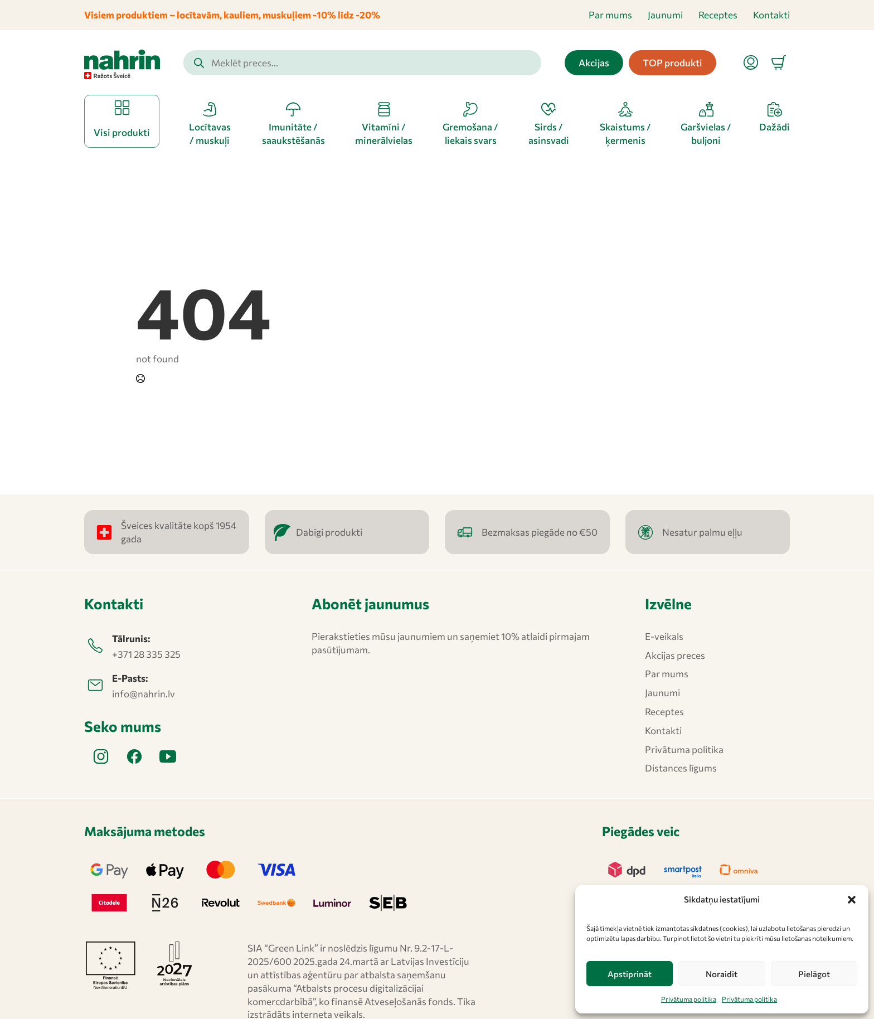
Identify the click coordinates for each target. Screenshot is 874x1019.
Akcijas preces (675, 655)
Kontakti (771, 15)
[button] (851, 899)
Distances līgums (681, 768)
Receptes (717, 15)
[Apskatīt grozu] (779, 62)
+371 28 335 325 (146, 654)
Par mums (610, 15)
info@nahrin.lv (143, 694)
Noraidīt (721, 974)
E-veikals (664, 636)
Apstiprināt (630, 974)
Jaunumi (665, 15)
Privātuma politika (688, 999)
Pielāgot (814, 974)
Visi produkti (122, 132)
